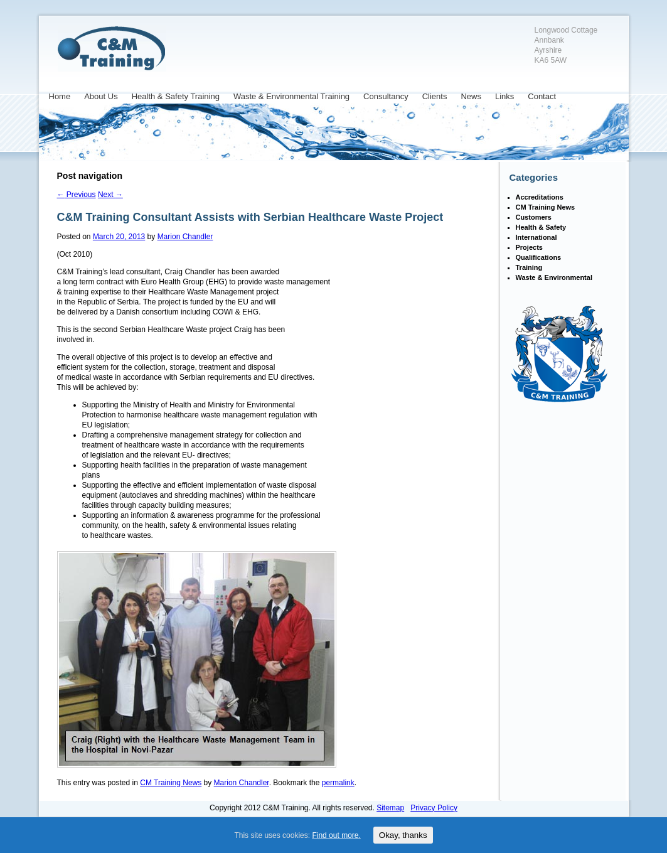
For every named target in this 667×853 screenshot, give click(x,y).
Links (504, 96)
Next (110, 194)
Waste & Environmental (554, 277)
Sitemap (390, 807)
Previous (76, 194)
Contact (542, 96)
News (471, 96)
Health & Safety (541, 227)
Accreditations (539, 197)
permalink (338, 782)
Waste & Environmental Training (291, 96)
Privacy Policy (433, 807)
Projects (529, 247)
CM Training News (170, 782)
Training (529, 267)
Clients (434, 96)
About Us (100, 96)
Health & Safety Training (176, 96)
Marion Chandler (185, 236)
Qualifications (539, 257)
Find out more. (336, 835)
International (536, 237)
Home (60, 96)
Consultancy (385, 96)
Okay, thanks (403, 835)
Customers (534, 217)
